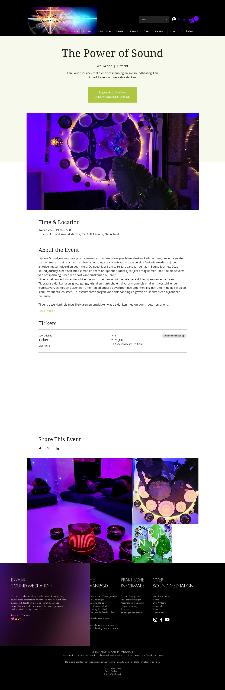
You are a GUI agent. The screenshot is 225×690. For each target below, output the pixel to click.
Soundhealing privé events (101, 624)
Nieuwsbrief (158, 612)
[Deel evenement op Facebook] (40, 448)
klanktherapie (123, 661)
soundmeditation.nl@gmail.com (85, 685)
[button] (194, 19)
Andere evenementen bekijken (112, 96)
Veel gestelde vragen (131, 599)
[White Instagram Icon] (155, 619)
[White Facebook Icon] (161, 619)
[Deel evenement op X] (48, 448)
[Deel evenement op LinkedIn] (57, 448)
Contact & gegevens (130, 596)
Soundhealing (96, 628)
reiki (157, 661)
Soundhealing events (99, 618)
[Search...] (148, 19)
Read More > (46, 311)
